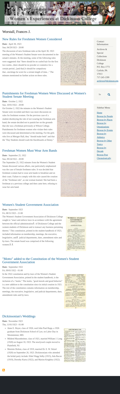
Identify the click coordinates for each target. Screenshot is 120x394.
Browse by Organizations (103, 125)
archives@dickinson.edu (107, 81)
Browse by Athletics (101, 135)
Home (99, 113)
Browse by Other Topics (104, 142)
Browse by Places (104, 120)
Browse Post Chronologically (104, 156)
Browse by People (105, 116)
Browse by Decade (101, 149)
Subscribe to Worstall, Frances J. (3, 370)
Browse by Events (105, 130)
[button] (73, 68)
